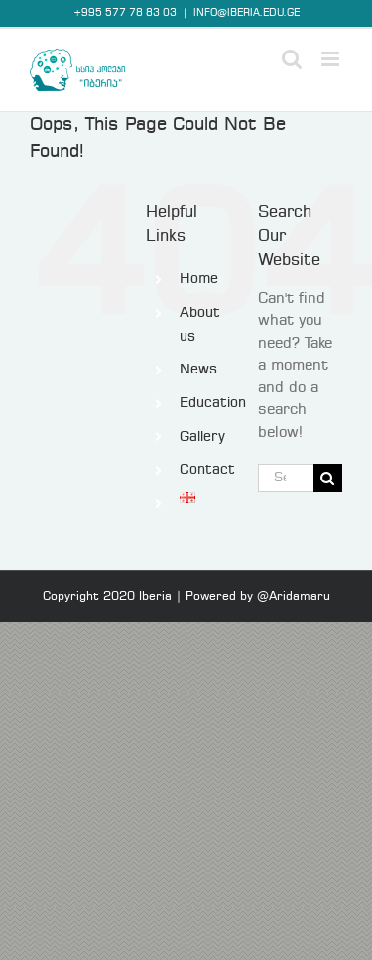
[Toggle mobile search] (292, 59)
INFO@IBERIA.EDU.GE (246, 13)
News (198, 369)
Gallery (202, 437)
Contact (207, 470)
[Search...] (285, 478)
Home (199, 279)
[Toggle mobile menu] (331, 59)
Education (213, 403)
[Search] (327, 478)
